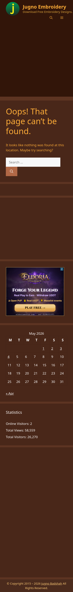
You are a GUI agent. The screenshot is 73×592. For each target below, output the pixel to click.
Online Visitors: (18, 423)
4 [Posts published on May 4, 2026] (9, 356)
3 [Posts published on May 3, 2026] (61, 348)
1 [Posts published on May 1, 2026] (43, 348)
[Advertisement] (36, 60)
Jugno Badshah (51, 583)
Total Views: (15, 430)
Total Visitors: (16, 437)
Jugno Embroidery (44, 6)
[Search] (11, 171)
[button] (51, 18)
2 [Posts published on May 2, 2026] (52, 348)
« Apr (10, 393)
